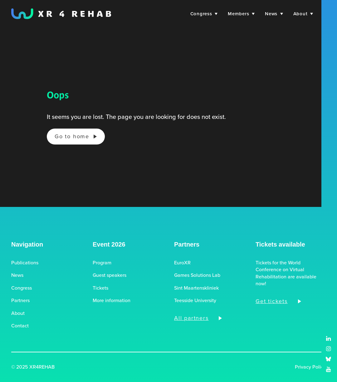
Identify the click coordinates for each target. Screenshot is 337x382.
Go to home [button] (72, 136)
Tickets (100, 288)
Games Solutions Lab (197, 275)
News (274, 14)
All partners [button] (191, 318)
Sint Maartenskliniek (196, 288)
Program (102, 263)
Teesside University (195, 300)
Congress (204, 14)
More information (111, 300)
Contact (20, 326)
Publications (24, 263)
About (303, 14)
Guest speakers (109, 275)
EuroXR (182, 263)
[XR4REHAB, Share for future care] (61, 13)
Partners (20, 300)
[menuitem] (203, 13)
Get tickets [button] (272, 301)
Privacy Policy (310, 367)
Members (241, 14)
